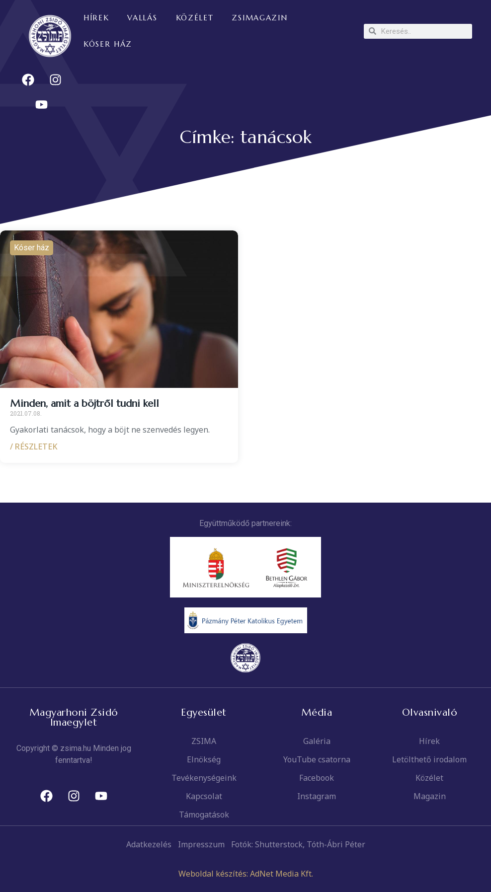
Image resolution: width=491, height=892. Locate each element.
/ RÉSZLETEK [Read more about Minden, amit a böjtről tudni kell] (34, 446)
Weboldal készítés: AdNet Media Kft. (245, 873)
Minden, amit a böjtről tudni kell (84, 403)
